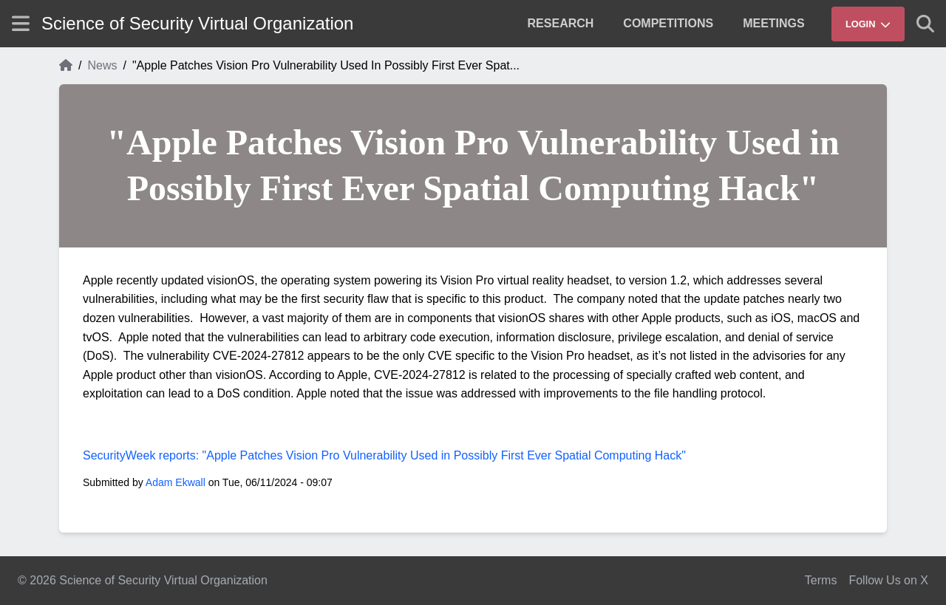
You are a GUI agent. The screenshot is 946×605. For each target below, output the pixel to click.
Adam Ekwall (175, 482)
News (102, 65)
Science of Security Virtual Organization (197, 23)
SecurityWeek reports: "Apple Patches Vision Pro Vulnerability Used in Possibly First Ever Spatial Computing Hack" (384, 455)
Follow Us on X (888, 580)
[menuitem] (561, 23)
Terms (821, 580)
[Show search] (925, 24)
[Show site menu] (21, 23)
